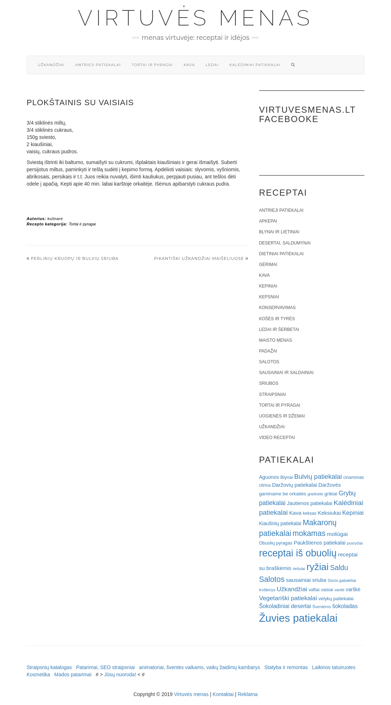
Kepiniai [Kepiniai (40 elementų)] (353, 512)
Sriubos (269, 383)
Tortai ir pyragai (152, 64)
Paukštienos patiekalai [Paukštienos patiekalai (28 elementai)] (319, 543)
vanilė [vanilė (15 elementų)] (340, 590)
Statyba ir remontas (286, 667)
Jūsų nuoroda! (120, 674)
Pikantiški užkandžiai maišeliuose (199, 258)
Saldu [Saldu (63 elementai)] (339, 567)
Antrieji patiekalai (98, 64)
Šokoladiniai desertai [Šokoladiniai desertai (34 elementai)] (285, 606)
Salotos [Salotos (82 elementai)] (272, 579)
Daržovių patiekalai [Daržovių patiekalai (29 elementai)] (294, 485)
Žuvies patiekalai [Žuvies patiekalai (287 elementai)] (298, 618)
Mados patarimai (73, 674)
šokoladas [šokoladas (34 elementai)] (345, 606)
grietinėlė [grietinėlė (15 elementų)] (315, 494)
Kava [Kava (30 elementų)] (295, 513)
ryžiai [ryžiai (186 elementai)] (318, 566)
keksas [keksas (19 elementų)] (310, 513)
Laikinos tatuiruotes (333, 667)
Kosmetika (38, 674)
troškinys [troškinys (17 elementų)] (267, 590)
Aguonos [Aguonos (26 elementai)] (269, 477)
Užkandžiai (51, 64)
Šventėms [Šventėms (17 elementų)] (321, 606)
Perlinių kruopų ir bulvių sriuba (75, 258)
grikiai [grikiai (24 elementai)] (331, 493)
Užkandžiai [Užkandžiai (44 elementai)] (292, 589)
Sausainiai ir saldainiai (286, 372)
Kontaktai (223, 694)
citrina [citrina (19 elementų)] (265, 485)
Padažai (268, 351)
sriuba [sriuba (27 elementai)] (319, 580)
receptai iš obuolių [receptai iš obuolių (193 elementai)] (298, 553)
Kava (189, 64)
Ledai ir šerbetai (279, 329)
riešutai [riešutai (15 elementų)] (299, 568)
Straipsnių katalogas (49, 667)
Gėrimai (268, 264)
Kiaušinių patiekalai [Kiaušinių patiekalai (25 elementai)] (280, 523)
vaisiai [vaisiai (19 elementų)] (327, 589)
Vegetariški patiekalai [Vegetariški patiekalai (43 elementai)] (288, 598)
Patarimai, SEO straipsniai (105, 667)
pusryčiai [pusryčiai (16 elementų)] (355, 543)
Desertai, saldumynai (285, 243)
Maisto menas (275, 340)
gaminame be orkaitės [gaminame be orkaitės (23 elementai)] (282, 493)
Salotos (269, 361)
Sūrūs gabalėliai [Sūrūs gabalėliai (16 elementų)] (342, 580)
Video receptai (277, 437)
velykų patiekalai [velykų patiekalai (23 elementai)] (336, 598)
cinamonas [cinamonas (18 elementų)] (353, 477)
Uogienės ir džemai (282, 416)
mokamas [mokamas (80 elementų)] (309, 533)
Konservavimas (277, 307)
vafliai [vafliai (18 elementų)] (314, 589)
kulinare (55, 218)
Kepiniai (268, 286)
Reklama (248, 694)
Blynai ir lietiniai (279, 231)
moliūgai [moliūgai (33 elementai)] (337, 534)
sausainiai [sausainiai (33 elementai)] (298, 580)
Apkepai (268, 221)
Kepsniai (269, 296)
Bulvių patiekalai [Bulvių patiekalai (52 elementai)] (318, 476)
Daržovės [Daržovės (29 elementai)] (329, 485)
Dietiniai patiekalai (281, 253)
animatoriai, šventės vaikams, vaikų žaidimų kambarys (199, 667)
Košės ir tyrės (277, 318)
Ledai (212, 64)
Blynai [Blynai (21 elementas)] (286, 477)
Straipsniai (272, 394)
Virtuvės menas (195, 18)
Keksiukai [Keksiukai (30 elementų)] (329, 513)
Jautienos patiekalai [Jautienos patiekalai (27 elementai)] (309, 503)
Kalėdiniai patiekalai (254, 64)
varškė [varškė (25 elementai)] (353, 589)
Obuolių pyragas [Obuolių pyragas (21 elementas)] (276, 543)
